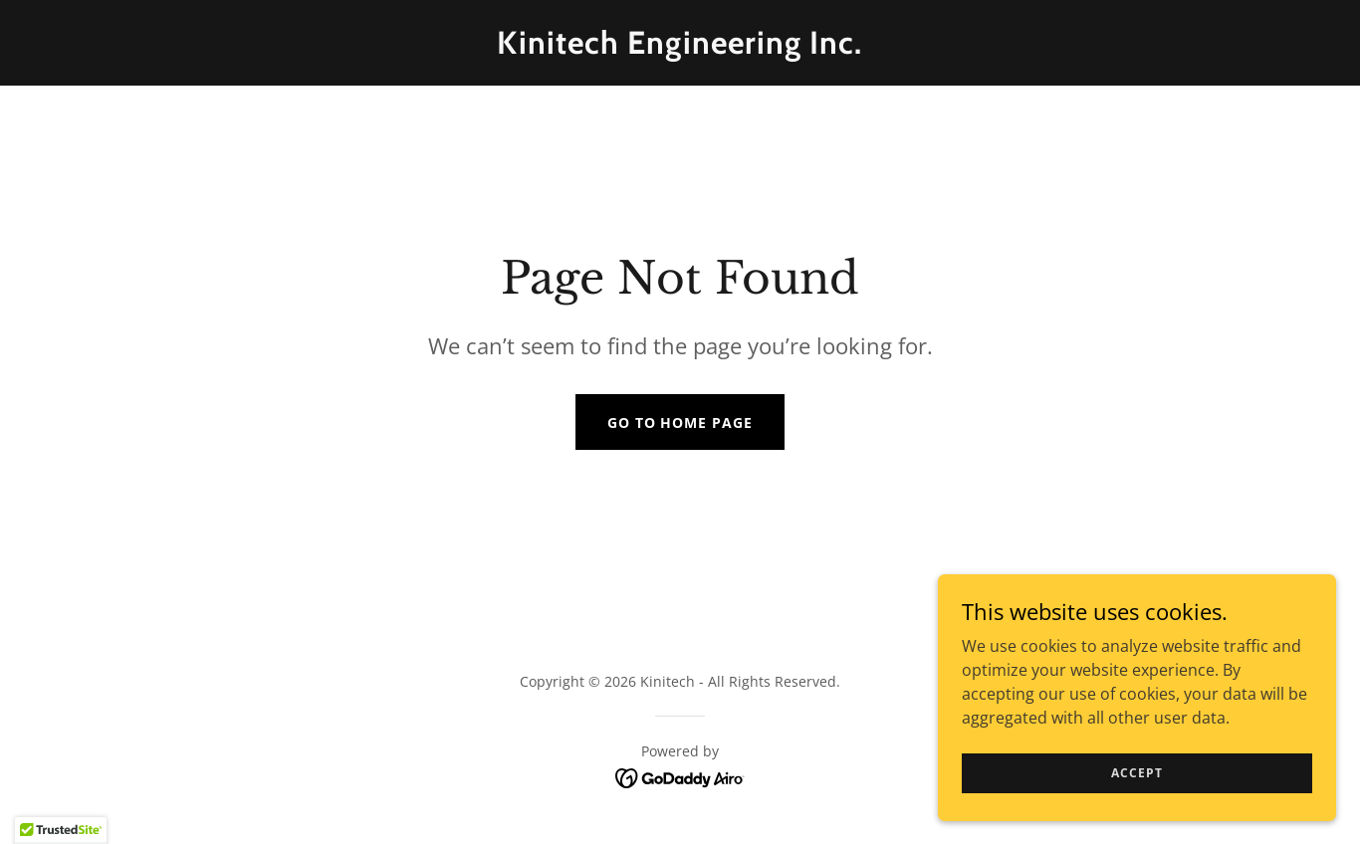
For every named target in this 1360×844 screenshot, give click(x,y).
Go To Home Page (680, 422)
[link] (680, 48)
